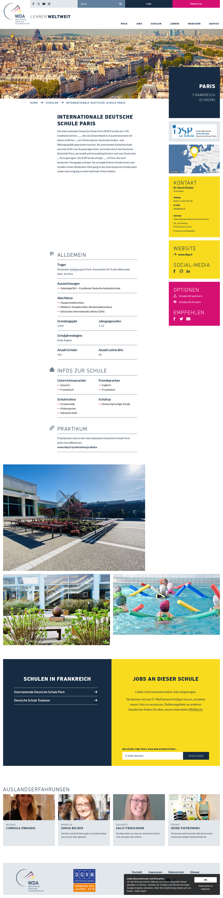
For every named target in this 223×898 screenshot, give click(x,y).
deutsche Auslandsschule (84, 162)
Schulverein (106, 140)
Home (34, 103)
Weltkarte (196, 714)
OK (205, 880)
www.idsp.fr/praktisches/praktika (77, 451)
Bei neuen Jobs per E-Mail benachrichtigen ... (150, 753)
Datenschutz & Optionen (206, 887)
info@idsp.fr (179, 209)
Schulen (52, 103)
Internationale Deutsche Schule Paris (96, 103)
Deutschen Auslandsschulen (93, 135)
